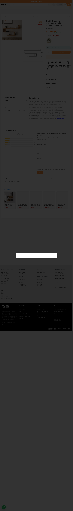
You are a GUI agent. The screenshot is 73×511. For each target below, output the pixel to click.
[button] (55, 255)
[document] (36, 255)
